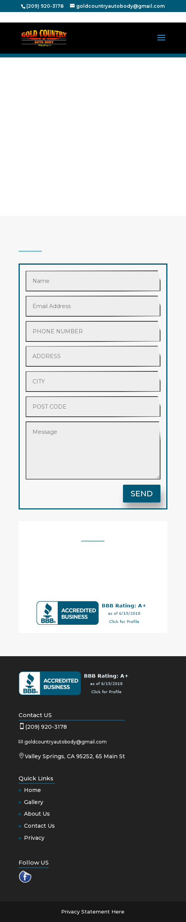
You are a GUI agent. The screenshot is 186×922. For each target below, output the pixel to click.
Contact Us (39, 825)
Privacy (34, 837)
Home (32, 790)
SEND (142, 493)
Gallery (33, 802)
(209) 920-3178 (46, 726)
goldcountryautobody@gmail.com (65, 742)
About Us (37, 813)
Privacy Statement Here (93, 911)
